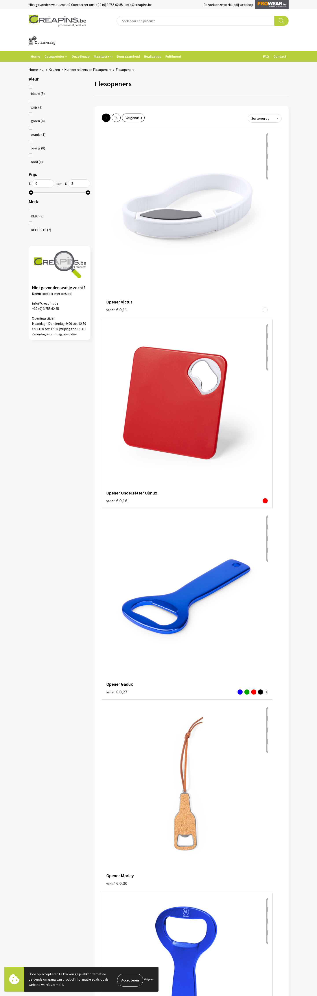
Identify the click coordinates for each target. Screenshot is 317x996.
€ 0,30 (116, 282)
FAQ (266, 56)
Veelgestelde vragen (179, 866)
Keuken (54, 69)
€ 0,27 (232, 200)
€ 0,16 (176, 203)
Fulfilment (173, 56)
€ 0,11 (116, 197)
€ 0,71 (236, 628)
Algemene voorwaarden (246, 859)
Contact (279, 56)
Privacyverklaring (241, 873)
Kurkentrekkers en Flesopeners (87, 69)
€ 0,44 (116, 366)
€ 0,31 (172, 285)
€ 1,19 (236, 798)
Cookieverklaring (241, 866)
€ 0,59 (176, 529)
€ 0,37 (232, 285)
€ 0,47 (236, 366)
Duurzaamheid (128, 56)
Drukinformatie (111, 866)
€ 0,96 (116, 798)
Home (35, 56)
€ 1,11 (176, 798)
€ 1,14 (236, 713)
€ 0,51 (176, 444)
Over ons (106, 879)
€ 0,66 (176, 621)
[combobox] (196, 21)
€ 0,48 (116, 444)
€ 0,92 (176, 712)
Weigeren (149, 979)
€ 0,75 (116, 628)
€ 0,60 (116, 543)
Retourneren (173, 873)
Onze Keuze (80, 56)
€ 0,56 (236, 451)
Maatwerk (101, 56)
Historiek (107, 873)
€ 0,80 (116, 719)
